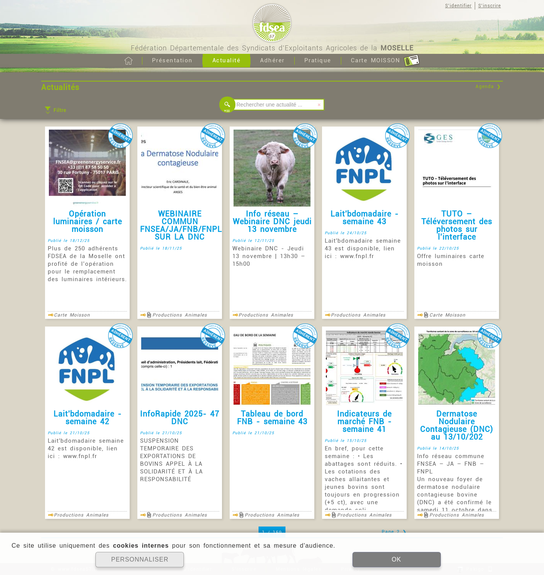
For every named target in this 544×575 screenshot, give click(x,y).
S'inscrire (489, 5)
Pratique (317, 60)
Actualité (226, 60)
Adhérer (272, 60)
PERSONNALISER (140, 559)
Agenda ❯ (488, 86)
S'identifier (458, 5)
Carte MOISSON (385, 61)
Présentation (172, 60)
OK (396, 559)
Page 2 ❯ (394, 532)
